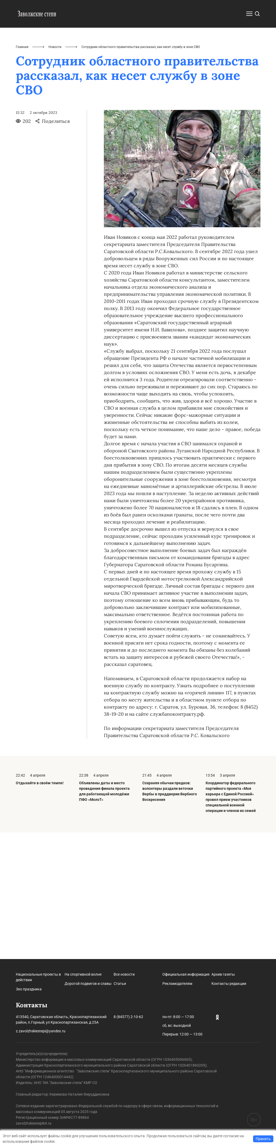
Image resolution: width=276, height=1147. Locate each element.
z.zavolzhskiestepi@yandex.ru (40, 1031)
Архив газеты (223, 974)
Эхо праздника (29, 989)
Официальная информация (186, 974)
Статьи (120, 983)
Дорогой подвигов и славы (88, 983)
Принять (263, 1139)
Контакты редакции (228, 983)
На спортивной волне (83, 974)
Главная (22, 173)
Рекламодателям (177, 983)
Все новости (124, 974)
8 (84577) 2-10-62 (128, 1017)
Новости (55, 173)
